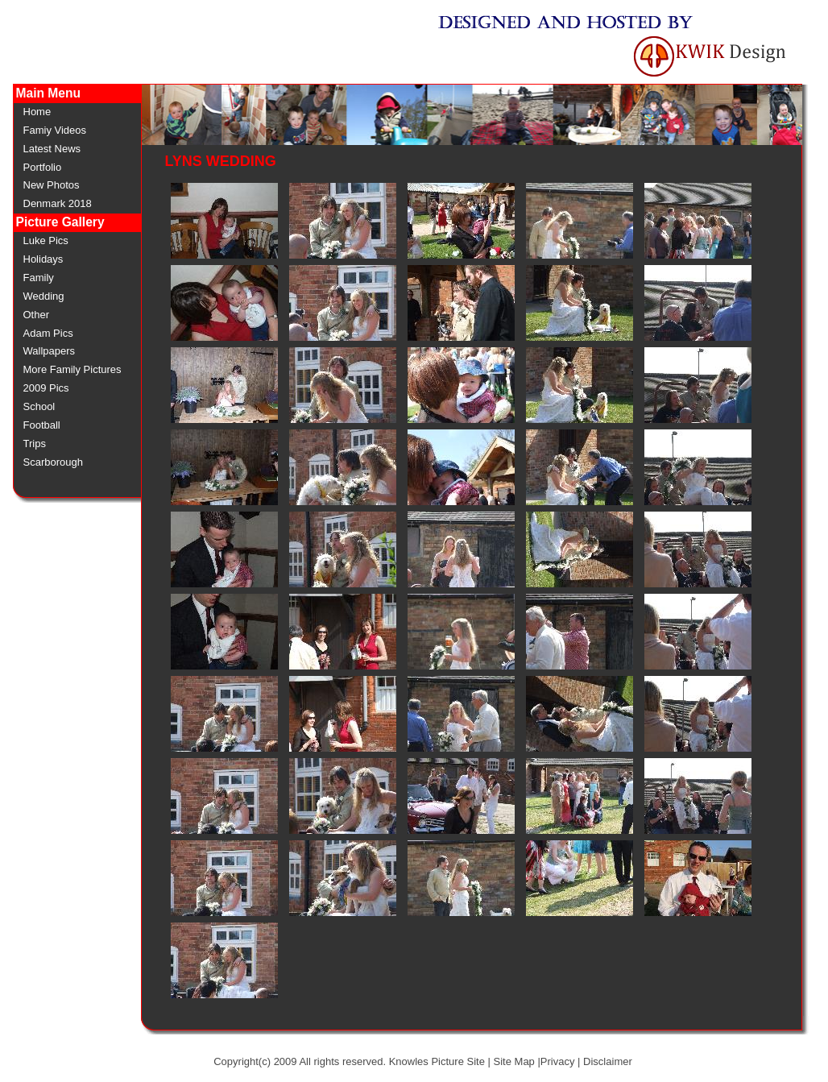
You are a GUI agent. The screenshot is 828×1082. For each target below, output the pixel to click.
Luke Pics (45, 240)
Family (38, 278)
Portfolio (42, 167)
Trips (34, 443)
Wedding (43, 296)
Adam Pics (48, 333)
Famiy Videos (55, 130)
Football (41, 425)
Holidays (43, 259)
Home (37, 112)
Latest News (52, 149)
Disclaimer (607, 1061)
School (39, 406)
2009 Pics (46, 388)
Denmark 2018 (57, 203)
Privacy (557, 1061)
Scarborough (53, 462)
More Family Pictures (72, 369)
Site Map (514, 1061)
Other (36, 315)
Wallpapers (49, 351)
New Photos (51, 185)
